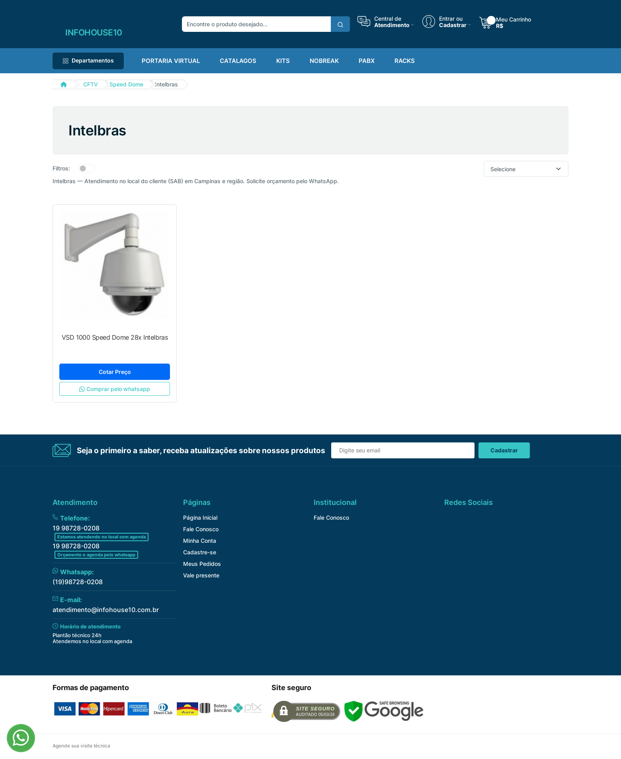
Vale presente (201, 575)
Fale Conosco (201, 529)
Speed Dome (126, 84)
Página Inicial (200, 517)
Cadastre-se (199, 552)
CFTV (90, 84)
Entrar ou (451, 18)
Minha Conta (199, 540)
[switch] (86, 168)
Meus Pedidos (202, 563)
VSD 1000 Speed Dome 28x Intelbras (115, 337)
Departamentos (88, 60)
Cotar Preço (115, 371)
